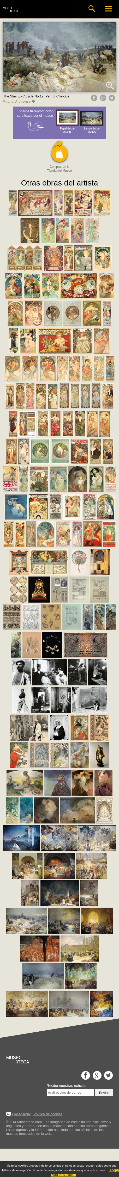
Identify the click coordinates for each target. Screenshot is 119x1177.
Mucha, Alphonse (19, 101)
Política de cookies (47, 1114)
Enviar (104, 1093)
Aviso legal (22, 1114)
